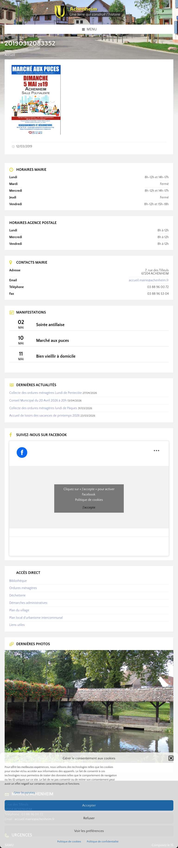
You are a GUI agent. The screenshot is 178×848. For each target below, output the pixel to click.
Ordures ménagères (23, 588)
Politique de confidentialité (103, 841)
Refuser (89, 818)
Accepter (89, 805)
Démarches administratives (28, 603)
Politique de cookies (69, 841)
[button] (171, 758)
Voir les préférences (89, 831)
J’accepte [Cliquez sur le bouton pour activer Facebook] (89, 507)
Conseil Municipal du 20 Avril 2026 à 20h (38, 400)
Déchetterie (17, 595)
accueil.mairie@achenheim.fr (149, 280)
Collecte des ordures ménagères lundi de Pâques (43, 408)
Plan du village (19, 610)
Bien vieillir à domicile (56, 356)
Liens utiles (17, 625)
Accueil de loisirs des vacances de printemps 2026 (44, 416)
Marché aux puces (52, 340)
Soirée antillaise (50, 325)
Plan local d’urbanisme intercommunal (36, 618)
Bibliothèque (18, 581)
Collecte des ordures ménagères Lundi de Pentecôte (45, 393)
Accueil (10, 55)
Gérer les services (24, 792)
